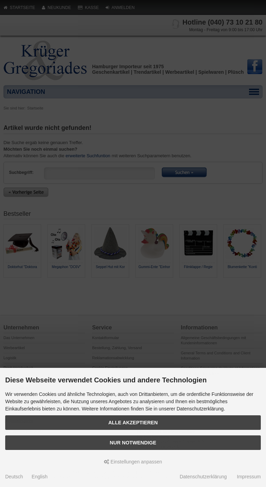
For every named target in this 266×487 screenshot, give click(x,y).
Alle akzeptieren (133, 422)
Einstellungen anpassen (133, 461)
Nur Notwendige (133, 442)
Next (257, 283)
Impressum (249, 476)
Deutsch (14, 476)
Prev (9, 283)
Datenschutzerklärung (203, 476)
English (39, 476)
